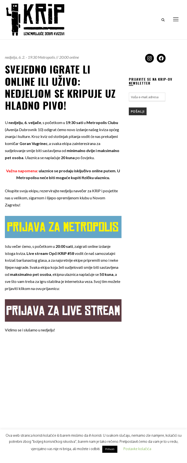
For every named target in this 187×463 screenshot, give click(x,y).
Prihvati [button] (109, 449)
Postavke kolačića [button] (137, 449)
